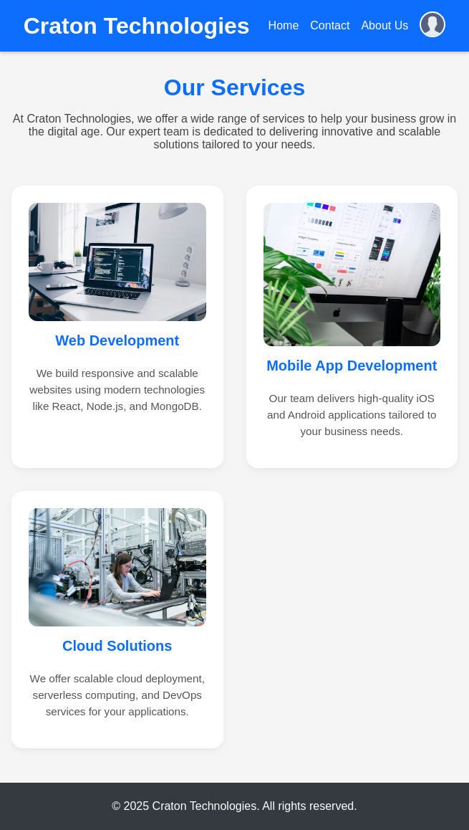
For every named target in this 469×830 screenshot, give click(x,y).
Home (284, 25)
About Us (384, 25)
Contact (329, 25)
